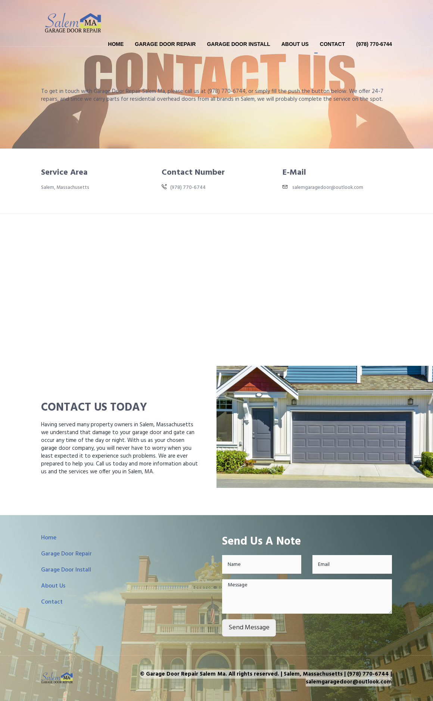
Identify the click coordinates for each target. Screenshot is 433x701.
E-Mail (294, 172)
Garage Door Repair (165, 44)
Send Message (249, 627)
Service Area (64, 172)
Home (116, 44)
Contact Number (193, 172)
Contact (332, 44)
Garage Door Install (238, 44)
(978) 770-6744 (374, 44)
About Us (295, 44)
